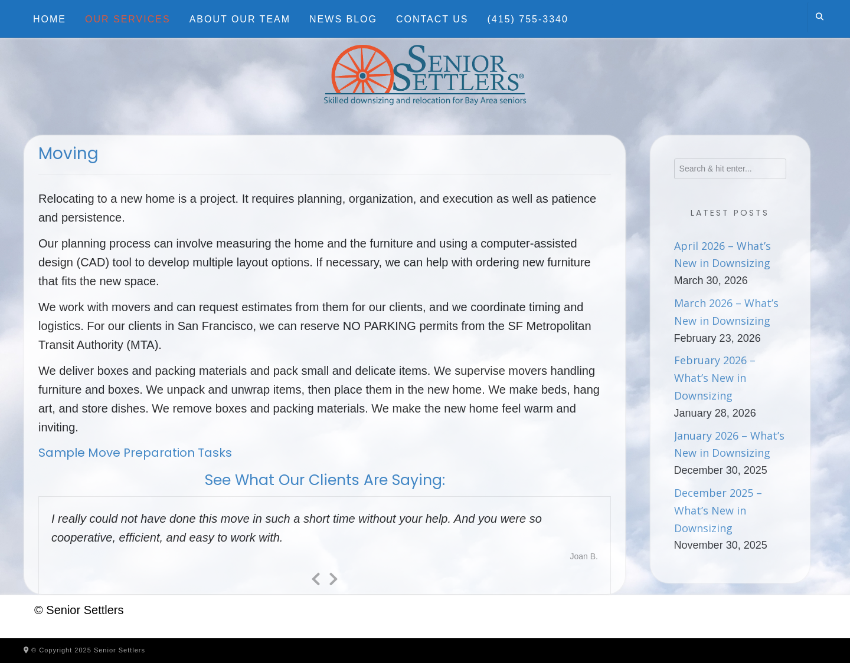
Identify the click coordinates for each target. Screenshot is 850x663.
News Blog (343, 19)
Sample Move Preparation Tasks (135, 452)
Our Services (128, 19)
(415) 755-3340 (528, 19)
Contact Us (432, 19)
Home (49, 19)
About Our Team (239, 19)
